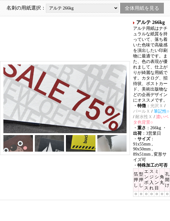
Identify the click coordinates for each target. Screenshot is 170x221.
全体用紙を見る (142, 8)
